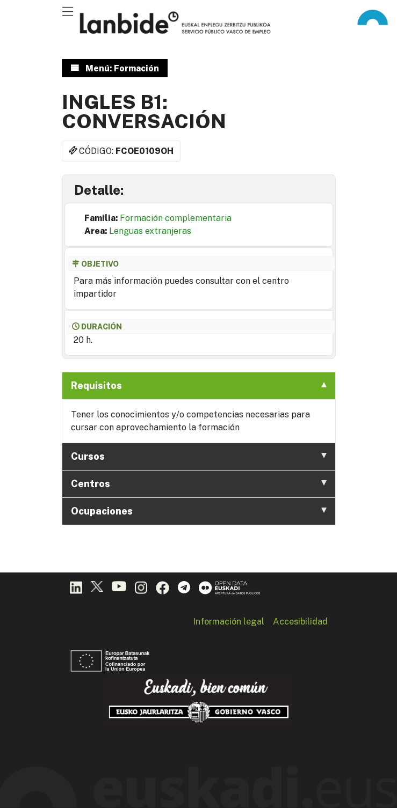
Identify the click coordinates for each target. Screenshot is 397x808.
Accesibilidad (300, 621)
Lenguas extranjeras (150, 231)
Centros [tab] (199, 483)
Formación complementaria (176, 218)
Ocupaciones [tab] (199, 511)
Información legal (228, 621)
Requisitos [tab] (199, 385)
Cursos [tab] (199, 456)
